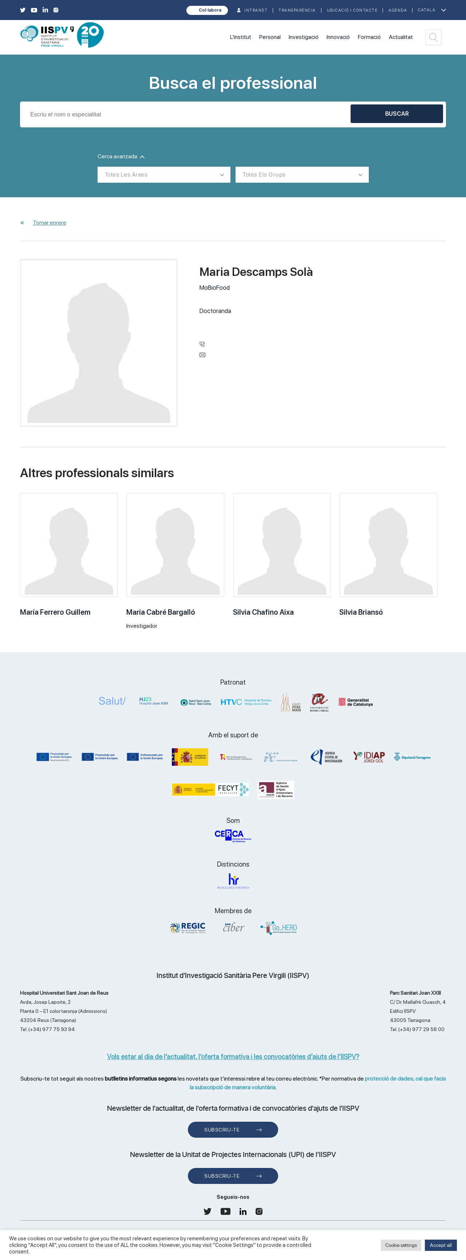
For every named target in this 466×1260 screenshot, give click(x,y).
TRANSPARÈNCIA (297, 10)
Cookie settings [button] (401, 1245)
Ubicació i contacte (352, 10)
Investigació (304, 36)
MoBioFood (215, 287)
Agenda (397, 10)
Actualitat (401, 36)
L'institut (240, 36)
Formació (369, 36)
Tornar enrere (49, 222)
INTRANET (256, 10)
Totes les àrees (126, 174)
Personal (270, 36)
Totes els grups (264, 174)
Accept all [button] (441, 1245)
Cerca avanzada (121, 156)
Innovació (338, 36)
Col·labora (210, 10)
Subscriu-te (222, 1130)
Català (426, 10)
